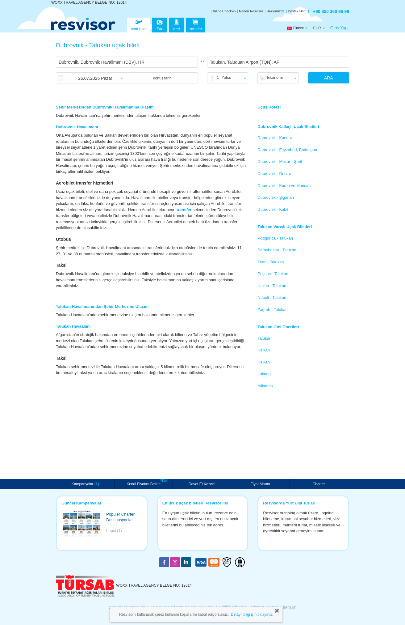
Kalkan (263, 350)
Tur (159, 24)
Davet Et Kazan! (202, 484)
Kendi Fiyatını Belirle (144, 483)
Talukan (264, 338)
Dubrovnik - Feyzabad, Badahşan (287, 149)
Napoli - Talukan (271, 297)
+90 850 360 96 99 (331, 11)
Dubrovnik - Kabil (272, 209)
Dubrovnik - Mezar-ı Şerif (279, 161)
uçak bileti (139, 24)
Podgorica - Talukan (275, 238)
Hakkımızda (275, 11)
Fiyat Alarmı (260, 484)
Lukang (264, 374)
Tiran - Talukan (270, 262)
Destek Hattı (297, 11)
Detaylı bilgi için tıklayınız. (252, 614)
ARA (328, 77)
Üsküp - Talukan (271, 285)
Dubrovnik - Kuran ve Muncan (284, 185)
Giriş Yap (339, 27)
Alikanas (265, 386)
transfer (195, 24)
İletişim (290, 607)
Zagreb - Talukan (272, 309)
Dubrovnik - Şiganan (275, 197)
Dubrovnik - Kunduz (275, 137)
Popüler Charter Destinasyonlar (120, 517)
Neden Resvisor (251, 11)
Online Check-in (223, 11)
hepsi (114, 530)
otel (176, 24)
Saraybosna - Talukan (276, 250)
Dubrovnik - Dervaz (274, 173)
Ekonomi (275, 77)
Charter (319, 484)
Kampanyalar (85, 484)
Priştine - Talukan (272, 273)
